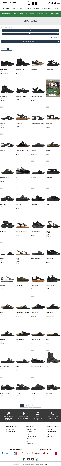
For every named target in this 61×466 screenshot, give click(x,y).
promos (36, 9)
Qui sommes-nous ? (31, 429)
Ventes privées (30, 443)
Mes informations (10, 429)
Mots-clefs (49, 434)
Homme (15, 9)
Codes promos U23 (31, 440)
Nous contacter (13, 2)
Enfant (29, 9)
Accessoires (46, 9)
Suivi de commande (10, 431)
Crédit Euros (50, 429)
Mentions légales (43, 464)
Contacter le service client (12, 433)
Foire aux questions (51, 431)
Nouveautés (6, 9)
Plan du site (49, 436)
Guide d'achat (50, 433)
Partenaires (29, 431)
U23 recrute (29, 441)
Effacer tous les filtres (54, 37)
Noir (44, 33)
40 (44, 30)
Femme (22, 9)
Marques (55, 9)
